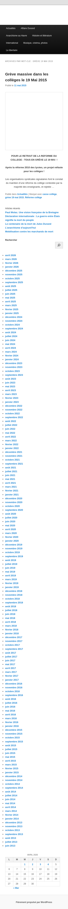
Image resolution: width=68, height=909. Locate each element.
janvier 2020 (12, 540)
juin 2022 (10, 428)
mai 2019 (10, 571)
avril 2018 (10, 622)
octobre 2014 (12, 784)
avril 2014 (10, 807)
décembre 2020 (13, 498)
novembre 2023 (13, 367)
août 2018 (10, 606)
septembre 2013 (14, 834)
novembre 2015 (13, 733)
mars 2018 (11, 625)
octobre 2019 (12, 552)
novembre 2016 (13, 687)
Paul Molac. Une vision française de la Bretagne (32, 212)
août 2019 (10, 560)
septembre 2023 (14, 375)
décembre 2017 (13, 637)
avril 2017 (10, 668)
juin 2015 (10, 753)
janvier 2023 (12, 402)
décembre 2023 (13, 363)
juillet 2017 (11, 656)
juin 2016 (10, 706)
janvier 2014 (12, 818)
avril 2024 (10, 348)
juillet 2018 (11, 610)
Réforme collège (33, 197)
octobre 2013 (12, 830)
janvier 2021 (12, 494)
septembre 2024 (14, 328)
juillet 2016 (11, 702)
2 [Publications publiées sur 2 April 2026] (32, 864)
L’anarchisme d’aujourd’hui (20, 227)
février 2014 (11, 814)
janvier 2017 (12, 679)
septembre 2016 (14, 695)
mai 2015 (10, 757)
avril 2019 (10, 575)
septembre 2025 (14, 282)
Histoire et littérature (42, 35)
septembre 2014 (14, 787)
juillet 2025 (11, 290)
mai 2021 (10, 479)
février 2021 (11, 490)
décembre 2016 (13, 683)
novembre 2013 (13, 826)
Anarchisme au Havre (16, 35)
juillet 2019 (11, 564)
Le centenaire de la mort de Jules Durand (28, 224)
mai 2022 (10, 432)
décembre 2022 (13, 405)
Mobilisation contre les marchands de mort (29, 231)
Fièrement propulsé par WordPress (34, 902)
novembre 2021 (13, 455)
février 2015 (11, 768)
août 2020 (10, 513)
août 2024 (10, 332)
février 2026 (11, 263)
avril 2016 (10, 714)
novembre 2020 (13, 502)
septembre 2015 (14, 741)
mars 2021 (11, 486)
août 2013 (10, 838)
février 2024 (11, 355)
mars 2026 (11, 259)
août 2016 (10, 699)
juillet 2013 (11, 841)
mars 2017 (11, 672)
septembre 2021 (14, 463)
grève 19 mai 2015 (14, 197)
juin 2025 (10, 293)
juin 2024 (10, 340)
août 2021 (10, 467)
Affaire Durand (28, 28)
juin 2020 (10, 521)
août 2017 (10, 652)
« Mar (16, 888)
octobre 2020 (12, 506)
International (12, 43)
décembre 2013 (13, 822)
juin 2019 (10, 567)
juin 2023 (10, 382)
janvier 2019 (12, 587)
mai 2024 (10, 344)
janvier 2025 (12, 313)
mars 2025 (11, 305)
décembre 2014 (13, 776)
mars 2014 (11, 811)
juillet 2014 (11, 795)
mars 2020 (11, 533)
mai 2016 (10, 710)
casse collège (49, 194)
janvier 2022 (12, 448)
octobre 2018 (12, 598)
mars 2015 (11, 764)
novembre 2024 (13, 321)
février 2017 (11, 675)
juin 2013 (10, 845)
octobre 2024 (12, 324)
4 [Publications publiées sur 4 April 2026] (48, 864)
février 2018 (11, 629)
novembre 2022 (13, 409)
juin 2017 (10, 660)
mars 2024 (11, 351)
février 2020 (11, 537)
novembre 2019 (13, 548)
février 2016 (11, 722)
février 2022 (11, 444)
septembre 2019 (14, 556)
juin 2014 (10, 799)
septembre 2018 (14, 602)
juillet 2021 (11, 471)
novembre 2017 (13, 641)
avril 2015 (10, 760)
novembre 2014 (13, 780)
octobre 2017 (12, 645)
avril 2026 (10, 255)
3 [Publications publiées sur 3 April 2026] (40, 864)
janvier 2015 (12, 772)
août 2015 (10, 745)
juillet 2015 (11, 749)
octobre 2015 (12, 737)
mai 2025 (10, 297)
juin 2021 (10, 475)
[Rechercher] (59, 245)
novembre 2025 (13, 274)
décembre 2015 (13, 730)
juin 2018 (10, 614)
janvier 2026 (12, 266)
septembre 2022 (14, 417)
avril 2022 (10, 436)
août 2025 (10, 286)
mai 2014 (10, 803)
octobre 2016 (12, 691)
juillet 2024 (11, 336)
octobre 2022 (12, 413)
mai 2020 (10, 525)
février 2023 (11, 398)
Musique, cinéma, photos (35, 43)
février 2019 (11, 583)
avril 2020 (10, 529)
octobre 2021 (12, 459)
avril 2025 (10, 301)
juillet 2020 (11, 517)
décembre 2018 (13, 591)
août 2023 (10, 378)
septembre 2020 (14, 510)
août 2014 (10, 791)
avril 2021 (10, 483)
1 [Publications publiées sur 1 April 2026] (24, 864)
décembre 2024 (13, 317)
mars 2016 (11, 718)
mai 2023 (10, 386)
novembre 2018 (13, 595)
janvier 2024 (12, 359)
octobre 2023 (12, 371)
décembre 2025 (13, 270)
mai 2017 (10, 664)
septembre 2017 (14, 649)
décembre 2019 (13, 544)
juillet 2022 (11, 425)
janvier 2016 (12, 726)
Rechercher (11, 240)
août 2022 (10, 421)
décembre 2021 (13, 452)
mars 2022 (11, 440)
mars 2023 (11, 394)
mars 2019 (11, 579)
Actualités (10, 28)
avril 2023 (10, 390)
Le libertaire (11, 50)
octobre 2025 (12, 278)
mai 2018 (10, 618)
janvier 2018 (12, 633)
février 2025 (11, 309)
